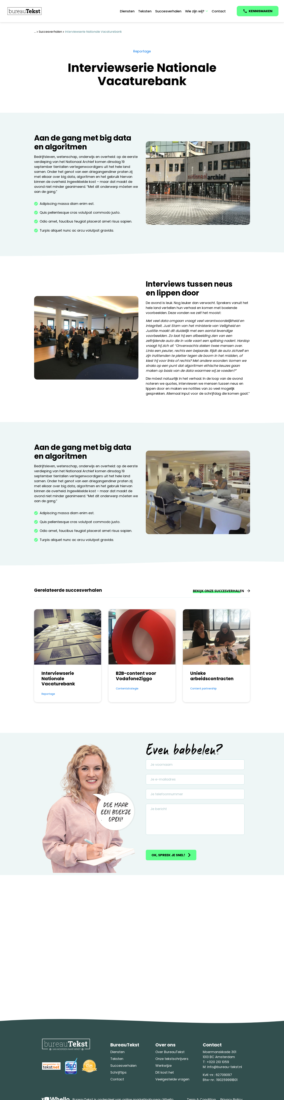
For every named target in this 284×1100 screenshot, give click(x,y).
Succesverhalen (168, 11)
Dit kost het (164, 1072)
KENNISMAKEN (260, 11)
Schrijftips (118, 1072)
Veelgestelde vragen (172, 1079)
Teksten (145, 11)
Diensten (127, 11)
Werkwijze (163, 1065)
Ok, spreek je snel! (168, 855)
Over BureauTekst (170, 1052)
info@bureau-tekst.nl (224, 1067)
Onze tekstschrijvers (171, 1058)
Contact (219, 11)
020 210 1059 (219, 1062)
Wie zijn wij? (194, 11)
